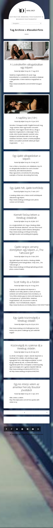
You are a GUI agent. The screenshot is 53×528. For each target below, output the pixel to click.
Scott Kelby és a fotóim (26, 282)
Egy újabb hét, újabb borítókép (26, 188)
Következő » (47, 412)
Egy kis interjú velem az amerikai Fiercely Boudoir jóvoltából (26, 387)
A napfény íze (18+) (26, 117)
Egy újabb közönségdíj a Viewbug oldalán (26, 319)
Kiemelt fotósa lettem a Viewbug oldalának (26, 216)
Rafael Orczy (24, 71)
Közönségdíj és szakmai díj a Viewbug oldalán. (26, 347)
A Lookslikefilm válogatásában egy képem (26, 66)
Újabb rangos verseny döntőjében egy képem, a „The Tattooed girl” (26, 250)
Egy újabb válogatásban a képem (26, 157)
